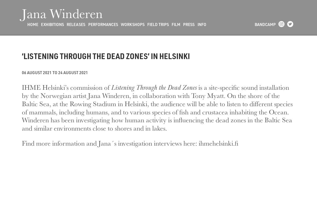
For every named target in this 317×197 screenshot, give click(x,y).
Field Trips (158, 24)
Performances (103, 24)
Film (176, 24)
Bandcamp (265, 24)
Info (202, 24)
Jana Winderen (62, 13)
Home (32, 24)
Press (189, 24)
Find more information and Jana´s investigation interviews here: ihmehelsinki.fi (130, 143)
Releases (76, 24)
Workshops (133, 24)
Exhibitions (52, 24)
